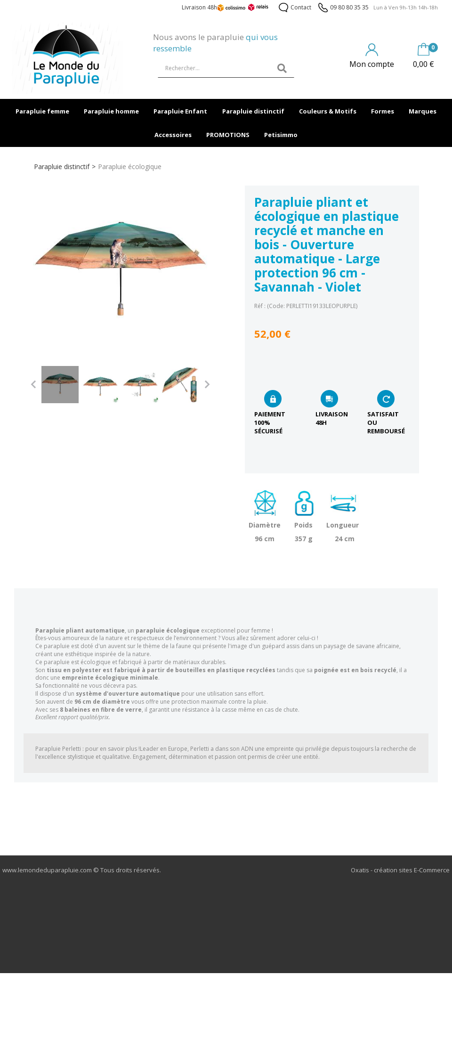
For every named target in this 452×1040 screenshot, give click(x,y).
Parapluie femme (42, 111)
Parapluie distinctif (253, 111)
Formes (382, 111)
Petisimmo (281, 134)
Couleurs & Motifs (327, 111)
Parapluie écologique (129, 166)
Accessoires (173, 134)
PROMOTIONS (228, 134)
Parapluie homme (111, 111)
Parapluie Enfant (180, 111)
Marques (422, 111)
